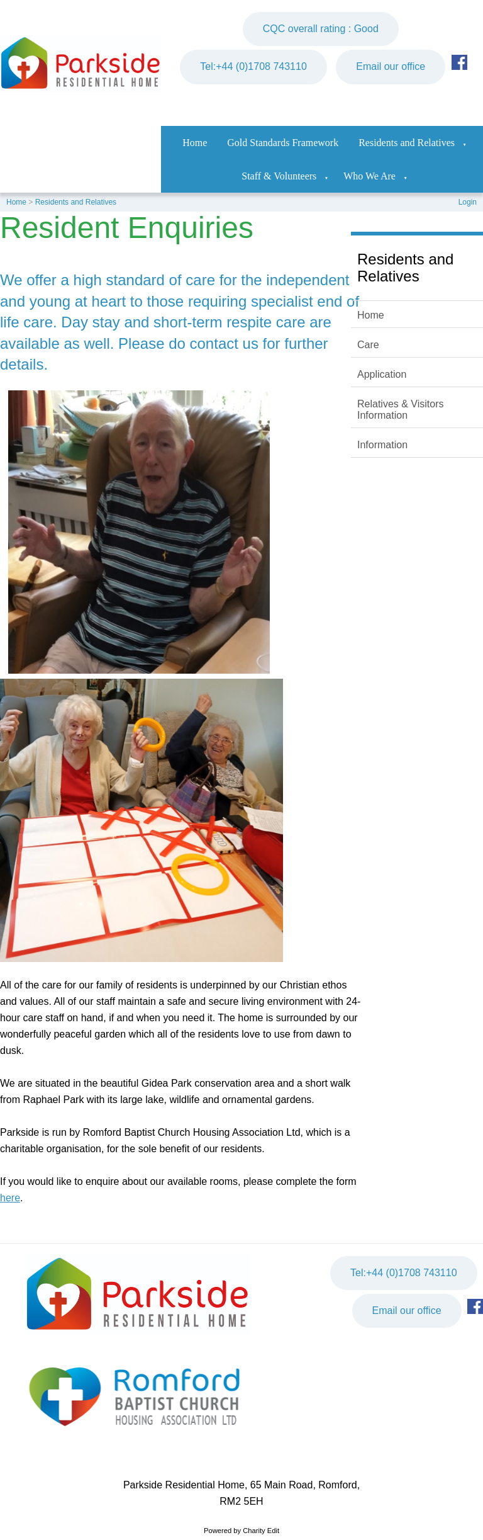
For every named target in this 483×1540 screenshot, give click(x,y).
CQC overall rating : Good (321, 28)
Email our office (390, 66)
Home (194, 142)
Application (381, 374)
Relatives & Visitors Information (400, 410)
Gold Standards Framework (282, 142)
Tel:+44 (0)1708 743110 (253, 66)
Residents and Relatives (406, 142)
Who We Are (369, 176)
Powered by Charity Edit (241, 1530)
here (10, 1197)
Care (368, 344)
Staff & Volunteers (279, 176)
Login (467, 202)
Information (382, 444)
